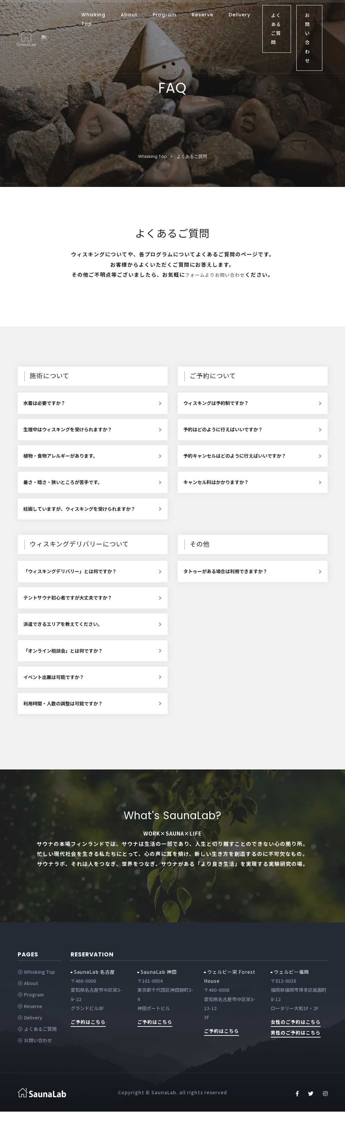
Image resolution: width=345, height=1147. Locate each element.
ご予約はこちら (88, 1057)
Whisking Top (93, 19)
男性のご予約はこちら (296, 1068)
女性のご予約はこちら (296, 1057)
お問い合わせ (307, 38)
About (129, 14)
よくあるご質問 (276, 29)
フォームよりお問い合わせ (221, 274)
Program (164, 14)
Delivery (239, 14)
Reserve (202, 14)
